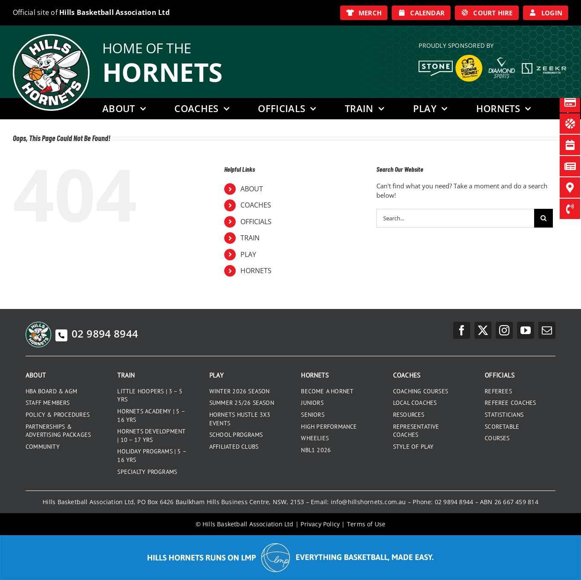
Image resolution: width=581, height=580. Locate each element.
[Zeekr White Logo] (544, 64)
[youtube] (525, 330)
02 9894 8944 (96, 333)
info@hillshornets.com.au (368, 502)
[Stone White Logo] (436, 63)
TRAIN (250, 237)
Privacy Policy (320, 524)
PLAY (248, 254)
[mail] (546, 330)
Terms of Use (366, 524)
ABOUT (251, 188)
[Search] (543, 218)
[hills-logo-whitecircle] (51, 37)
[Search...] (455, 218)
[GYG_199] (469, 56)
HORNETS (256, 270)
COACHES (255, 205)
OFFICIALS (256, 221)
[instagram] (504, 330)
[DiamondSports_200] (502, 54)
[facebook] (461, 330)
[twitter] (482, 330)
